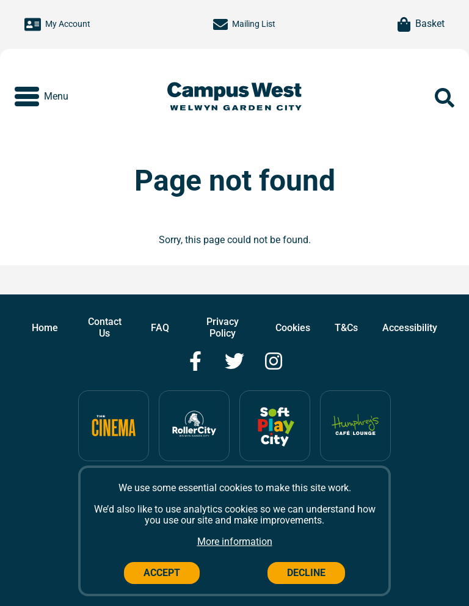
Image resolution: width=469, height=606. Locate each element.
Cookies (292, 328)
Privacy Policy (222, 327)
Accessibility (409, 328)
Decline (306, 573)
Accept (162, 573)
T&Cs (346, 328)
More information (234, 541)
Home (45, 328)
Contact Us (105, 327)
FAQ (160, 328)
